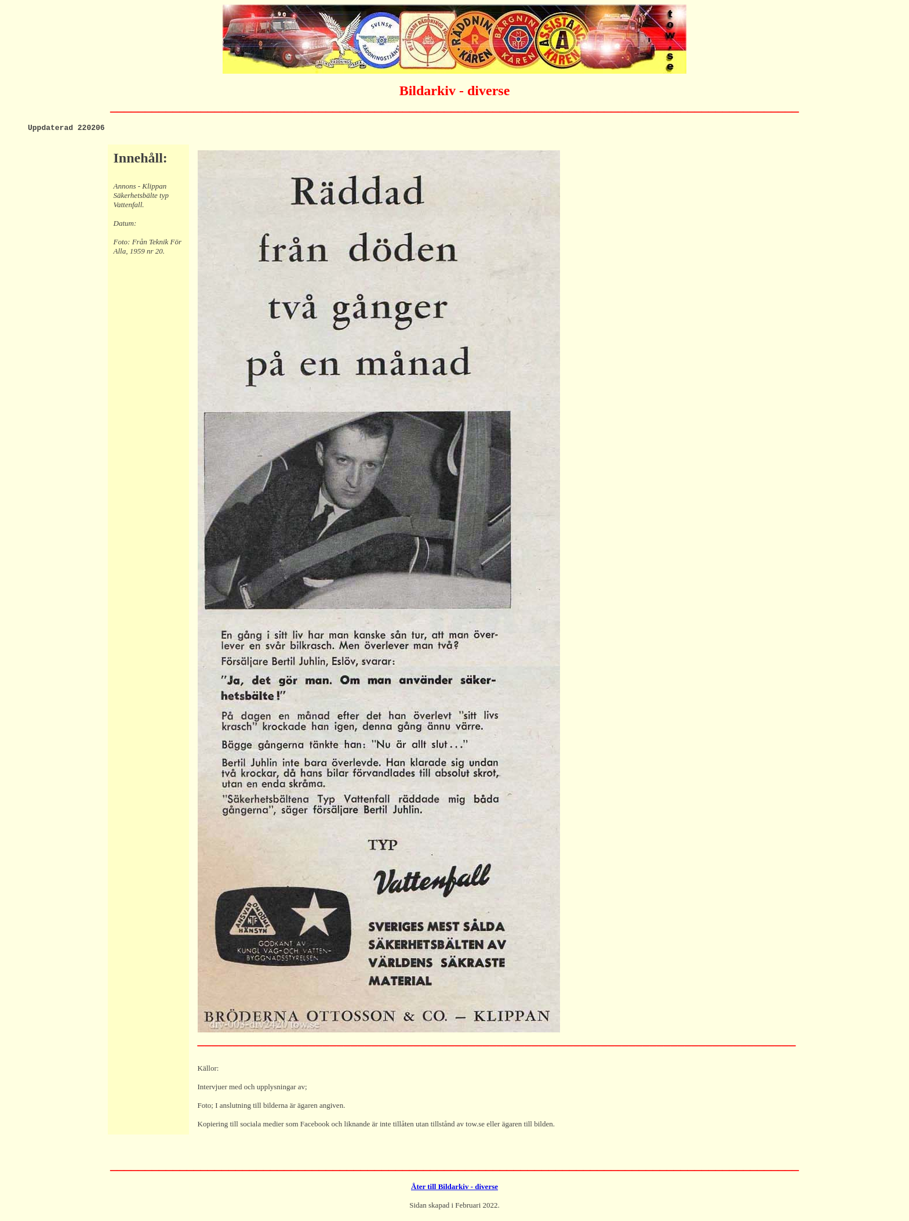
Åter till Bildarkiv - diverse (454, 1188)
